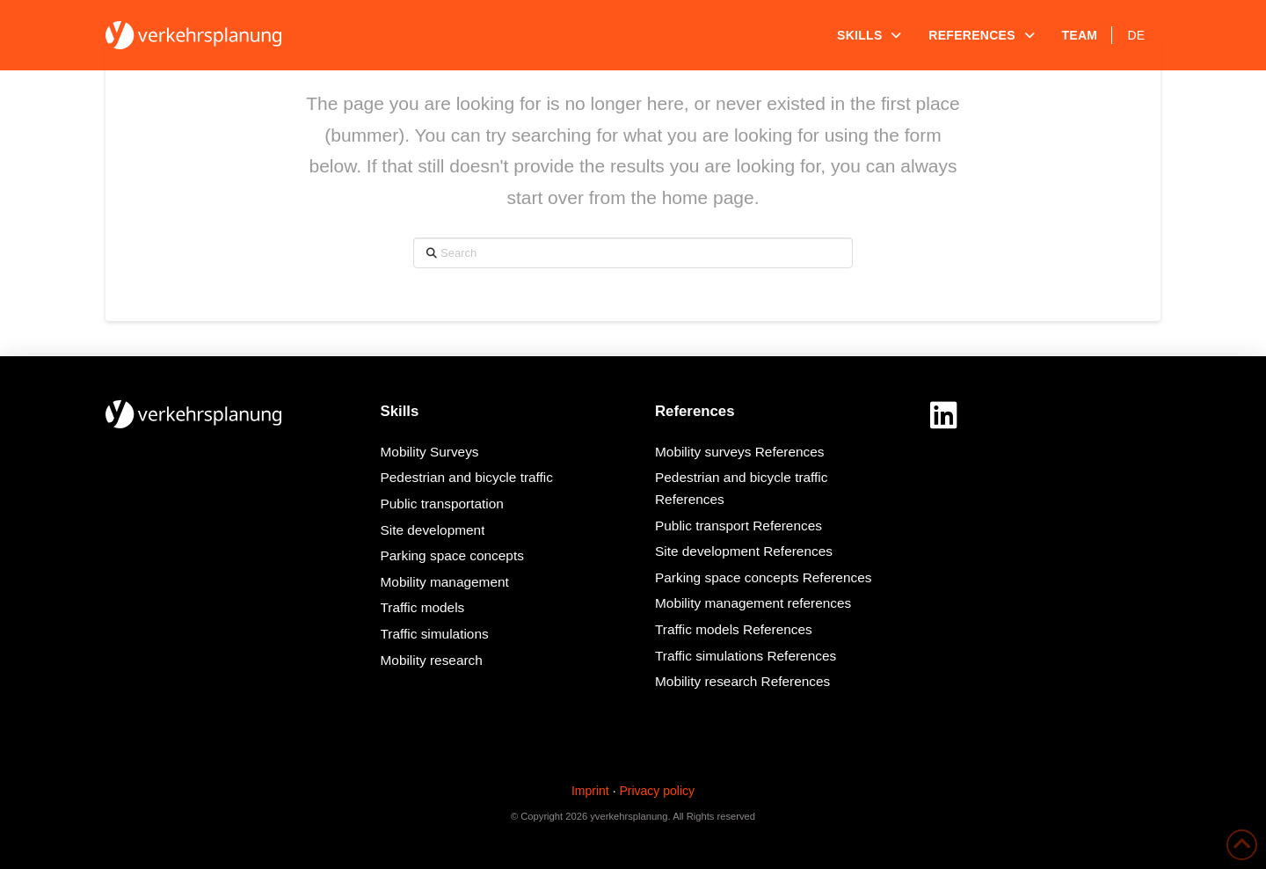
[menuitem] (1136, 35)
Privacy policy (657, 791)
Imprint (590, 791)
